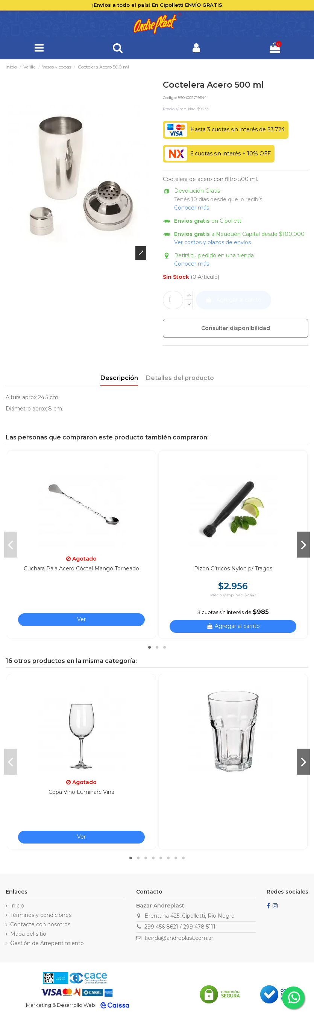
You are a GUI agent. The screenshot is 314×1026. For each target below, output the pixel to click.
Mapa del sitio (28, 933)
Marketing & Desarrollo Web (60, 1005)
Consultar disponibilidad (235, 328)
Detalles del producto (180, 378)
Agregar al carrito (233, 299)
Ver (81, 619)
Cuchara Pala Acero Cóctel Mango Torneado (81, 568)
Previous (10, 544)
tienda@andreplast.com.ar (178, 938)
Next (303, 544)
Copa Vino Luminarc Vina (81, 792)
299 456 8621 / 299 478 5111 (179, 926)
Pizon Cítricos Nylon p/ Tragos (233, 568)
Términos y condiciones (40, 915)
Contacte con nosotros (40, 924)
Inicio (17, 905)
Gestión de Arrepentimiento (47, 943)
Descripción (119, 378)
